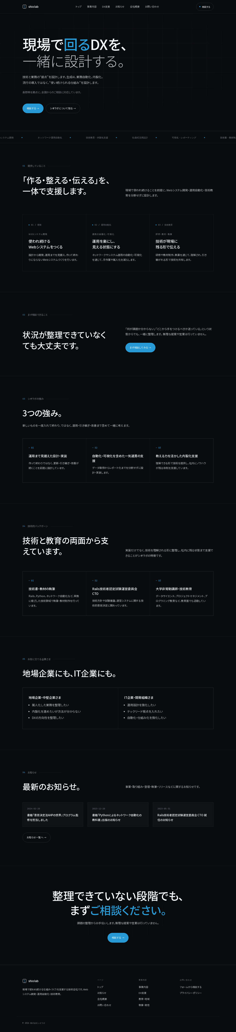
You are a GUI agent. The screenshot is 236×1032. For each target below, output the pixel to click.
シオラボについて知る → (63, 108)
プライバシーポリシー (191, 993)
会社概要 (135, 6)
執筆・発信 (144, 1005)
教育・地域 (144, 999)
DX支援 (106, 6)
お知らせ (119, 6)
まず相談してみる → (140, 347)
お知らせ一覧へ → (36, 837)
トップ (78, 6)
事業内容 (92, 6)
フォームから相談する (191, 987)
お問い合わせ (152, 6)
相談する (204, 6)
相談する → (33, 108)
